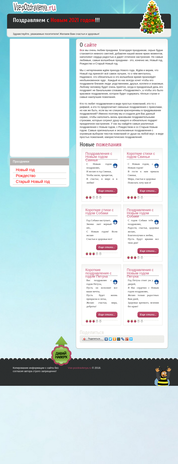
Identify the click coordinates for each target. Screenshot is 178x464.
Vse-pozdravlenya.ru (79, 367)
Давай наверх (61, 351)
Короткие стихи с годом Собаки (99, 211)
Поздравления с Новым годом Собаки (140, 213)
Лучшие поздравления (34, 7)
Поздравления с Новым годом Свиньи (98, 157)
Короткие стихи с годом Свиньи (141, 155)
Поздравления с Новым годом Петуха (140, 273)
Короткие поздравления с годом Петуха (98, 273)
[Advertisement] (39, 98)
